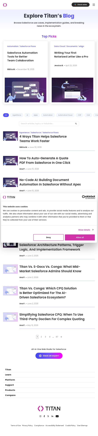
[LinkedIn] (52, 416)
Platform (10, 379)
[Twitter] (48, 416)
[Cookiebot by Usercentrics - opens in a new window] (84, 197)
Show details (84, 230)
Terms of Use (16, 425)
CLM (88, 115)
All (6, 115)
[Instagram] (40, 416)
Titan (8, 369)
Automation (48, 115)
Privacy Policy (27, 425)
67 (57, 337)
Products (10, 390)
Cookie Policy (70, 425)
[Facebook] (44, 416)
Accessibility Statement (55, 425)
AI (27, 115)
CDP (79, 115)
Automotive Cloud (65, 115)
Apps (36, 115)
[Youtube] (57, 416)
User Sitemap (82, 425)
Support (9, 385)
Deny (48, 237)
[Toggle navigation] (94, 5)
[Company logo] (5, 5)
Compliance (39, 425)
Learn (8, 374)
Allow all (80, 237)
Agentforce (17, 115)
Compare (10, 395)
